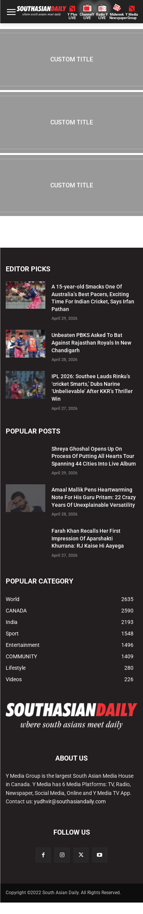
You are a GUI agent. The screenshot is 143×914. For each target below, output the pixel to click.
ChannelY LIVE (87, 16)
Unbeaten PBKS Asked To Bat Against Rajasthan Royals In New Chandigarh (91, 342)
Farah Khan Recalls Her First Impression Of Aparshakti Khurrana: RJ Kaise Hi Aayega (87, 538)
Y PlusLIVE (72, 16)
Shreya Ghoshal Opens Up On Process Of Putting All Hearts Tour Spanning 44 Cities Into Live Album (93, 456)
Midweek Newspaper (116, 16)
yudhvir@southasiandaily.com (70, 801)
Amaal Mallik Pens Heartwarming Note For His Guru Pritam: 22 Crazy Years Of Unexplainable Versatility (93, 497)
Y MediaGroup (131, 16)
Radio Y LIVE (102, 16)
